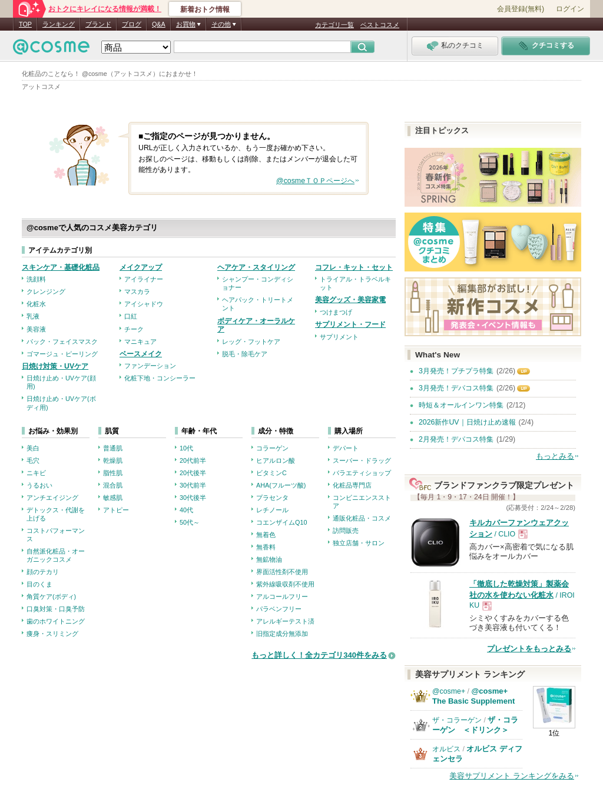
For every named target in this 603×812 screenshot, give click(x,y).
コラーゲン (272, 448)
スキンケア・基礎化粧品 (61, 267)
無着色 (266, 534)
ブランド (98, 24)
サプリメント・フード (350, 324)
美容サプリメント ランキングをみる (511, 775)
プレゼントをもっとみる (529, 648)
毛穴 (32, 460)
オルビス (446, 749)
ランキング (58, 24)
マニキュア (140, 341)
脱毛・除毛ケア (244, 353)
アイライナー (143, 279)
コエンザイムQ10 (281, 522)
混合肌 (112, 485)
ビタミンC (271, 472)
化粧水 (36, 303)
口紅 (130, 316)
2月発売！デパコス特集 (456, 439)
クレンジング (45, 291)
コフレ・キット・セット (354, 267)
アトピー (116, 509)
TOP (25, 24)
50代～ (190, 522)
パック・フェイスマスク (62, 341)
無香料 (266, 547)
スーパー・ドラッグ (362, 460)
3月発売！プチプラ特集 (456, 371)
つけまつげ (336, 312)
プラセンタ (272, 497)
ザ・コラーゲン (457, 720)
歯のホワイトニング (55, 621)
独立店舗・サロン (359, 542)
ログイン (570, 9)
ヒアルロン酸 (275, 460)
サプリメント (339, 336)
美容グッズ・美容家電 (350, 300)
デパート (346, 448)
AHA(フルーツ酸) (281, 485)
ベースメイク (141, 354)
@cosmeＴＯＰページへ (315, 181)
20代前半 (193, 460)
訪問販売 (346, 530)
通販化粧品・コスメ (362, 518)
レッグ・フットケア (251, 341)
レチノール (272, 509)
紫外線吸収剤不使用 (285, 584)
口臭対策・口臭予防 (55, 608)
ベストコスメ (379, 24)
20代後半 (193, 472)
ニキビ (36, 472)
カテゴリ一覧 (334, 24)
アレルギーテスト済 (285, 621)
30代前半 (193, 485)
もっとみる (555, 456)
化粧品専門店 (352, 485)
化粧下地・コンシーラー (160, 378)
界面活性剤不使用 (282, 571)
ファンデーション (150, 365)
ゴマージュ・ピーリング (62, 353)
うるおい (39, 485)
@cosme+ (448, 691)
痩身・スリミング (52, 633)
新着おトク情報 (205, 9)
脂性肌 (112, 472)
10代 (186, 448)
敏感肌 (112, 497)
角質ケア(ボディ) (51, 596)
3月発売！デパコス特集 (456, 388)
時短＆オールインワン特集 (461, 405)
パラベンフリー (279, 608)
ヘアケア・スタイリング (256, 267)
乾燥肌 (112, 460)
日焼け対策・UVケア (55, 366)
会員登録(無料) (520, 9)
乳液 (32, 316)
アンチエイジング (52, 497)
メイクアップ (141, 267)
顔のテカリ (42, 571)
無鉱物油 (269, 559)
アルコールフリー (282, 596)
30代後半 (193, 497)
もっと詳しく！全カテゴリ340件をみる (319, 655)
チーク (134, 329)
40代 (186, 509)
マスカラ (137, 291)
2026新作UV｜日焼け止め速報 (467, 422)
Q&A (158, 24)
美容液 (36, 329)
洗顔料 (36, 279)
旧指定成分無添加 (282, 633)
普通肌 (112, 448)
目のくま (39, 584)
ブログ (131, 24)
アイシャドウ (143, 303)
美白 (32, 448)
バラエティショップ (362, 472)
